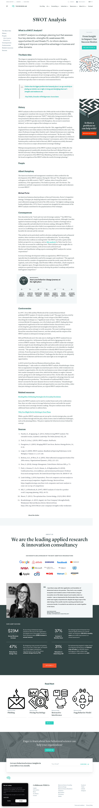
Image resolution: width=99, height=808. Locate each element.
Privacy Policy (89, 805)
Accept (21, 800)
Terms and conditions (79, 805)
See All (49, 723)
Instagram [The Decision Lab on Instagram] (83, 790)
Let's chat (49, 665)
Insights (35, 788)
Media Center (9, 1)
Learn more (6, 797)
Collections (60, 790)
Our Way (42, 6)
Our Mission (36, 793)
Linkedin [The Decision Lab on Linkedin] (83, 789)
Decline (9, 800)
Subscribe (26, 1)
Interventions (36, 790)
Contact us (49, 750)
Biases (34, 792)
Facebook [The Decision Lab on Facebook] (83, 785)
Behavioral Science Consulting (65, 785)
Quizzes (60, 796)
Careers (18, 1)
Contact (90, 6)
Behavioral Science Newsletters (65, 789)
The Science (61, 794)
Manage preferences (15, 803)
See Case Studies (89, 47)
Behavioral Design (62, 787)
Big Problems (61, 792)
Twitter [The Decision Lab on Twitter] (82, 787)
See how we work (89, 133)
